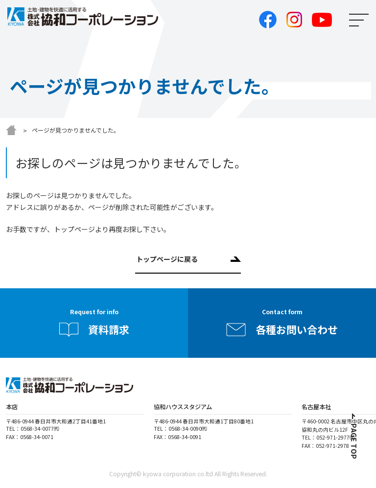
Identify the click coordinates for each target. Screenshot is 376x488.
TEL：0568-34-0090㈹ (180, 428)
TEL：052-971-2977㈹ (328, 437)
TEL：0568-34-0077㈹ (32, 428)
